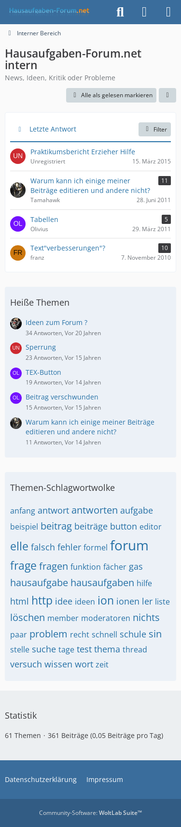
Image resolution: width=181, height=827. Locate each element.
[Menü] (168, 12)
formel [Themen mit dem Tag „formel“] (96, 547)
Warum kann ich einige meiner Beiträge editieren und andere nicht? (90, 427)
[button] (167, 95)
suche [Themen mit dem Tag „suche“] (44, 649)
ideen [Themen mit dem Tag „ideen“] (85, 601)
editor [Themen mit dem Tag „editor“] (150, 526)
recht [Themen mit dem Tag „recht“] (79, 634)
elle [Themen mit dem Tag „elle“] (19, 546)
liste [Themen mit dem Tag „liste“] (162, 601)
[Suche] (120, 12)
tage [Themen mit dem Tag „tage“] (66, 649)
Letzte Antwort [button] (52, 128)
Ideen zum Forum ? (56, 322)
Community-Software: (90, 813)
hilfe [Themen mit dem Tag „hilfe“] (144, 583)
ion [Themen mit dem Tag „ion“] (105, 600)
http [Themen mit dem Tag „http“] (42, 600)
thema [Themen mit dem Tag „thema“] (107, 649)
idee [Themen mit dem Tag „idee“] (63, 601)
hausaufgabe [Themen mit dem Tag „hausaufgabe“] (39, 582)
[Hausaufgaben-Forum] (48, 12)
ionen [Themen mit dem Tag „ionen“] (127, 601)
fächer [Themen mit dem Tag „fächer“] (114, 566)
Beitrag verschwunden (62, 396)
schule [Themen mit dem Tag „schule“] (133, 634)
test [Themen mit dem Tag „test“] (84, 649)
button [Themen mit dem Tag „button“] (123, 526)
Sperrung (41, 347)
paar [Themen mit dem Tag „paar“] (18, 634)
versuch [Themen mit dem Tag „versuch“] (26, 664)
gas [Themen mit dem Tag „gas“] (136, 566)
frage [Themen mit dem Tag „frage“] (23, 565)
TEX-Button (43, 372)
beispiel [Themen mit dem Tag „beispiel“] (24, 526)
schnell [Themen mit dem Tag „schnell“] (104, 634)
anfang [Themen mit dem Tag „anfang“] (22, 510)
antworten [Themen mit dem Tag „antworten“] (94, 510)
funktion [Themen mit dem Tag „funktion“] (85, 566)
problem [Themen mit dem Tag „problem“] (48, 633)
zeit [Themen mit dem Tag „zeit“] (102, 664)
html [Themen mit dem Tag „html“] (19, 601)
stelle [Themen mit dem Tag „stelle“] (19, 649)
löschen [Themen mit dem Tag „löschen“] (27, 617)
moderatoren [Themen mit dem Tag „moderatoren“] (105, 618)
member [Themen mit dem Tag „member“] (63, 618)
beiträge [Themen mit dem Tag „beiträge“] (91, 526)
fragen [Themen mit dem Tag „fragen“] (53, 566)
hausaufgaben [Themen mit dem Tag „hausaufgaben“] (102, 582)
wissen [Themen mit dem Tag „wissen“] (58, 664)
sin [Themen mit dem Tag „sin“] (155, 633)
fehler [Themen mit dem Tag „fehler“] (69, 547)
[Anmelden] (144, 12)
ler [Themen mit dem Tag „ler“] (147, 601)
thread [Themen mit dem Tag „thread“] (135, 649)
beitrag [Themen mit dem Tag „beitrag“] (56, 525)
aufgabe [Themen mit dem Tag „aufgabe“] (136, 510)
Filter (154, 129)
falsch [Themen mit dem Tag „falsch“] (43, 547)
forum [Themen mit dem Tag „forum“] (129, 545)
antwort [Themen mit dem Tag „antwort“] (53, 510)
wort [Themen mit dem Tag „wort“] (84, 664)
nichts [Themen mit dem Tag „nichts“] (146, 617)
